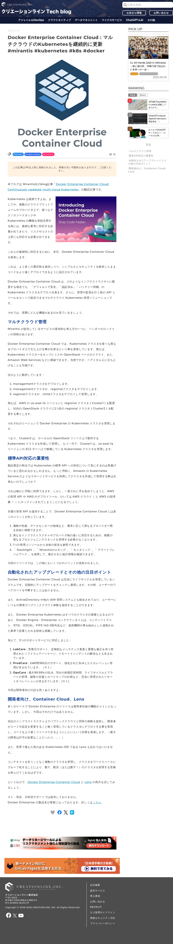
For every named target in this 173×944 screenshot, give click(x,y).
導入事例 (95, 896)
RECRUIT (96, 906)
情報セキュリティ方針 (102, 917)
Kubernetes (33, 154)
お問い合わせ (161, 12)
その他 (151, 20)
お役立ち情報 (134, 12)
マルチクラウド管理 (140, 151)
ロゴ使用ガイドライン (102, 912)
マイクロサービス (112, 20)
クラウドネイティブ (59, 20)
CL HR (134, 74)
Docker (18, 154)
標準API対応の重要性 (141, 155)
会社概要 (95, 885)
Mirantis (48, 154)
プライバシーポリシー (102, 923)
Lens (88, 782)
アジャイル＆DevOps (31, 20)
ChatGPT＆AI (134, 20)
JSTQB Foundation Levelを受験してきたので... (157, 104)
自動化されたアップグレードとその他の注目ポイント (147, 162)
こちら (97, 802)
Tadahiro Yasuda (148, 74)
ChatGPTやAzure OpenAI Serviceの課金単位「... (157, 118)
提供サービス (97, 890)
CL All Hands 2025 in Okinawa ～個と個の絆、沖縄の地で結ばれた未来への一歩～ (148, 66)
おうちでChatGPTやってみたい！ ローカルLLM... (157, 132)
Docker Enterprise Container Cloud (54, 782)
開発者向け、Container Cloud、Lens (148, 170)
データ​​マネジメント (86, 20)
